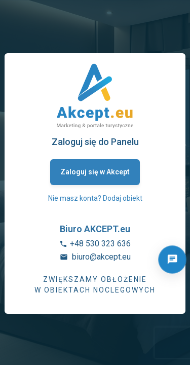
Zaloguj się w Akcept (95, 172)
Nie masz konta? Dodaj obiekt (95, 198)
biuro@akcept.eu (101, 257)
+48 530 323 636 (100, 243)
